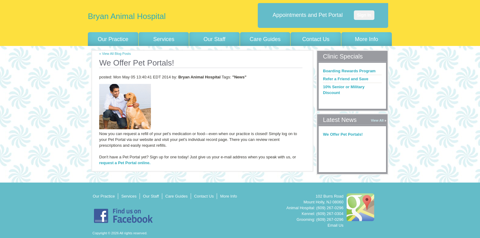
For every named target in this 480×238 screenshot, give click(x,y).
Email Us (335, 225)
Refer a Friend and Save (345, 79)
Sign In (364, 15)
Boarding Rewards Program (349, 71)
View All (377, 120)
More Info (366, 39)
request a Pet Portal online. (125, 163)
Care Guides (265, 39)
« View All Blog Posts (115, 53)
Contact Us (315, 39)
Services (163, 39)
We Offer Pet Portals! (343, 134)
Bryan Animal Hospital (127, 16)
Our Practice (113, 39)
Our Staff (215, 39)
